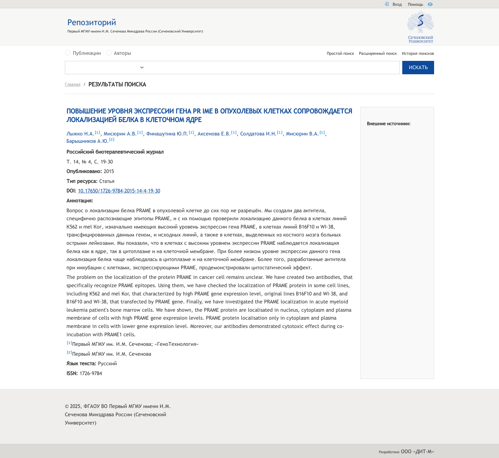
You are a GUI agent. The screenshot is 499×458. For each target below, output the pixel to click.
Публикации (87, 53)
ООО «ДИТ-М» (417, 451)
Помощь (415, 4)
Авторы (122, 53)
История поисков (418, 54)
